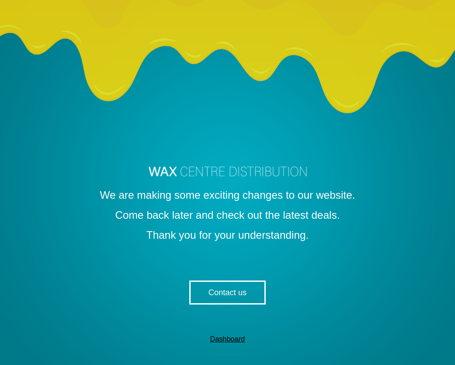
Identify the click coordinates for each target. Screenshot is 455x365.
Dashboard (227, 339)
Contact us (227, 292)
